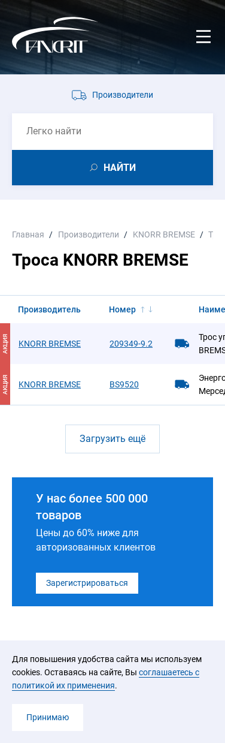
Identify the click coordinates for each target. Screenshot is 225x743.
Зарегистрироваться (87, 583)
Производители (122, 95)
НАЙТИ (120, 167)
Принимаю (47, 717)
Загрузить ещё (112, 438)
